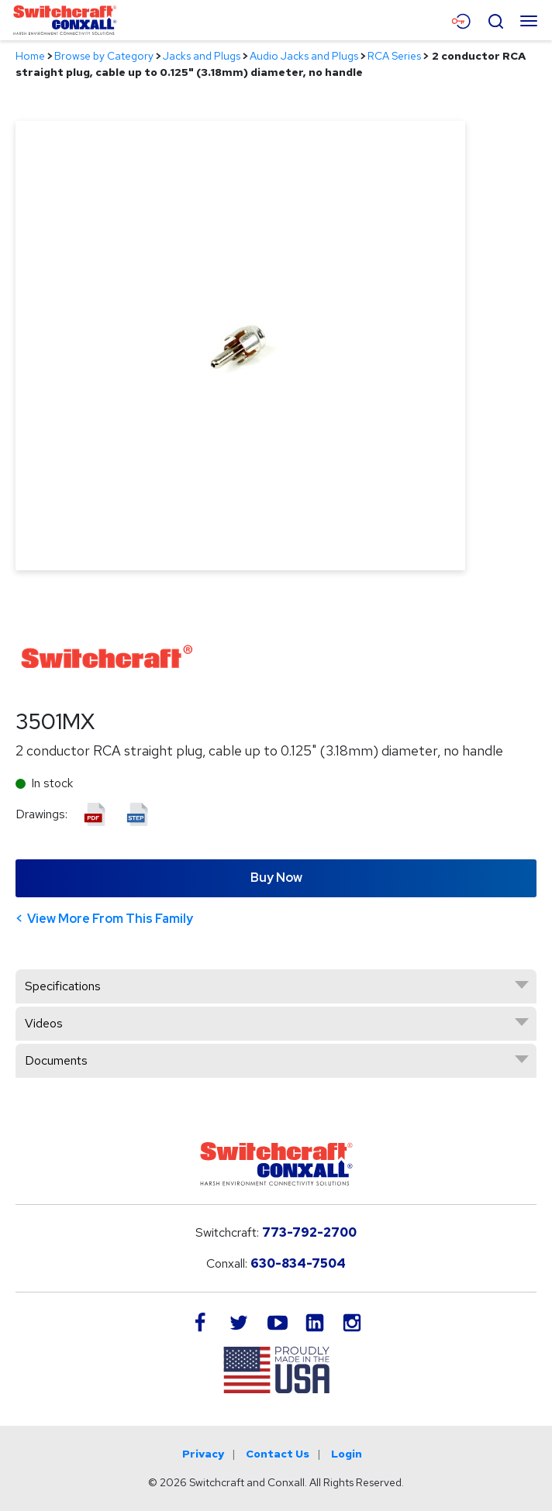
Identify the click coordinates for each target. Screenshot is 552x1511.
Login (346, 1454)
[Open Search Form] (495, 19)
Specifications (63, 986)
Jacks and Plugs (201, 56)
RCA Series (394, 56)
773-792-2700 (309, 1232)
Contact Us (277, 1454)
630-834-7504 (298, 1263)
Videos (44, 1023)
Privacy (203, 1454)
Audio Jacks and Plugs (304, 56)
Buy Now (276, 877)
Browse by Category (104, 56)
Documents (56, 1060)
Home (30, 56)
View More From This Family (110, 918)
